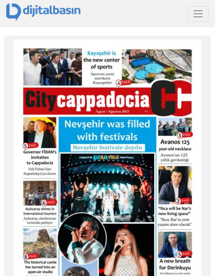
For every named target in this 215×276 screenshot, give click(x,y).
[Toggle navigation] (198, 13)
